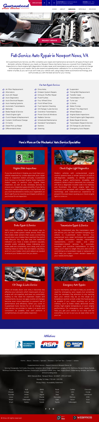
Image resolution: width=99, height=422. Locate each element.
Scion (88, 399)
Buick (57, 389)
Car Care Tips (59, 361)
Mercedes (57, 397)
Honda (88, 392)
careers (75, 361)
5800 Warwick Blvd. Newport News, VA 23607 (67, 2)
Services (71, 9)
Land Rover (88, 394)
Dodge (26, 392)
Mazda (42, 397)
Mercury (72, 397)
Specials (82, 9)
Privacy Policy (41, 382)
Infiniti (26, 394)
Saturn (72, 399)
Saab (57, 399)
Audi (26, 389)
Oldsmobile (26, 399)
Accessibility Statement (55, 382)
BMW (42, 389)
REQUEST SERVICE (49, 40)
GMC (72, 392)
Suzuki (42, 402)
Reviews (92, 9)
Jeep (57, 394)
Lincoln (26, 397)
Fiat (42, 392)
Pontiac (41, 399)
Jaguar (42, 394)
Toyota (57, 402)
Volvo (88, 402)
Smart (11, 402)
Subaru (26, 402)
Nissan (11, 399)
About (62, 9)
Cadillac (72, 389)
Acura (11, 389)
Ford (57, 392)
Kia (73, 394)
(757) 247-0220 (37, 3)
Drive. (5, 418)
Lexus (11, 397)
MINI (88, 397)
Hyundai (11, 394)
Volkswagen (72, 402)
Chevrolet (88, 389)
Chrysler (11, 392)
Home (54, 9)
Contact (69, 361)
